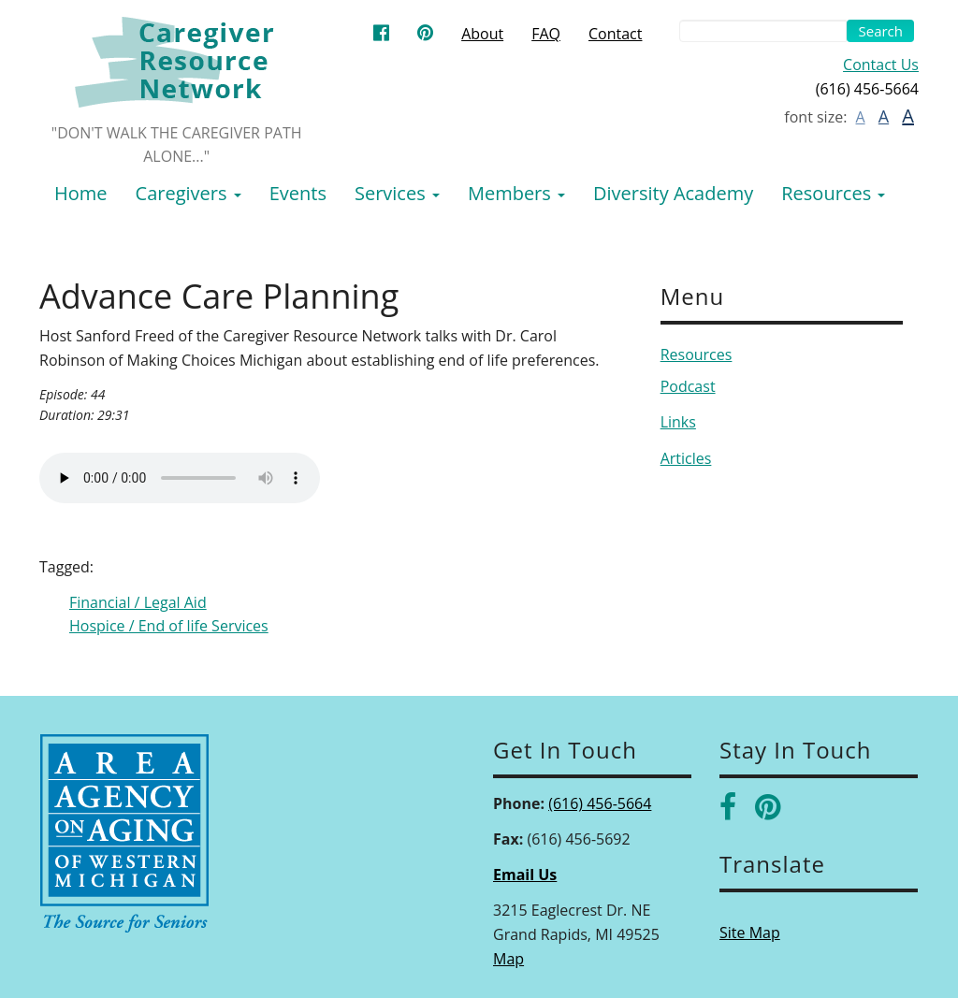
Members (516, 193)
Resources (833, 193)
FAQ (545, 33)
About (482, 33)
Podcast (688, 386)
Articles (686, 458)
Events (298, 193)
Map (508, 958)
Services (397, 193)
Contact (615, 33)
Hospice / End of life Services (169, 625)
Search (880, 31)
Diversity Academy (673, 193)
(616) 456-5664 (599, 803)
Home (81, 193)
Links (678, 422)
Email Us (525, 874)
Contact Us (881, 64)
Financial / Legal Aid (138, 602)
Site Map (749, 932)
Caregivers (188, 193)
